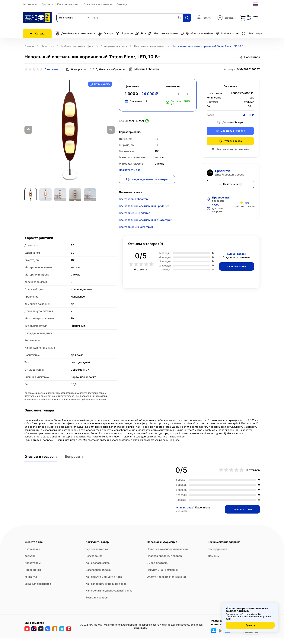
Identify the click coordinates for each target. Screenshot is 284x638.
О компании (30, 4)
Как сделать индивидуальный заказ (109, 590)
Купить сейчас (230, 141)
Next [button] (111, 130)
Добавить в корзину (230, 130)
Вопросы (74, 457)
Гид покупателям (97, 549)
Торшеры (124, 33)
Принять (250, 625)
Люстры (105, 33)
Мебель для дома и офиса (77, 46)
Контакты (30, 576)
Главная (29, 46)
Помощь (121, 4)
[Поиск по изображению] (178, 18)
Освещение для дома (114, 46)
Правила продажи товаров (164, 556)
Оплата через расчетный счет (166, 576)
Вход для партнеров (37, 583)
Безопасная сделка (98, 569)
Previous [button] (28, 130)
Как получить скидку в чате (104, 576)
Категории (47, 46)
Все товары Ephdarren (133, 199)
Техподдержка (217, 549)
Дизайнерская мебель (196, 33)
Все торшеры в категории (136, 227)
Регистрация (94, 556)
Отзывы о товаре (40, 457)
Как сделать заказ (68, 4)
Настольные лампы (163, 33)
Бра (140, 33)
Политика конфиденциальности (167, 549)
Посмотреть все (129, 169)
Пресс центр (32, 569)
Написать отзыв (236, 266)
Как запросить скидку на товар (106, 583)
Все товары (252, 33)
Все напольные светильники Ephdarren (144, 206)
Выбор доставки (157, 562)
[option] (69, 130)
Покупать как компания (98, 4)
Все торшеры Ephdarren (134, 213)
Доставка (47, 4)
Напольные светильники (149, 46)
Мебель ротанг (227, 33)
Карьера (30, 556)
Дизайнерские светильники (75, 33)
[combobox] (74, 18)
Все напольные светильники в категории (145, 220)
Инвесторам (32, 562)
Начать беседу (230, 183)
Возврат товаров (97, 597)
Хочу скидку (100, 84)
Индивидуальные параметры (147, 179)
